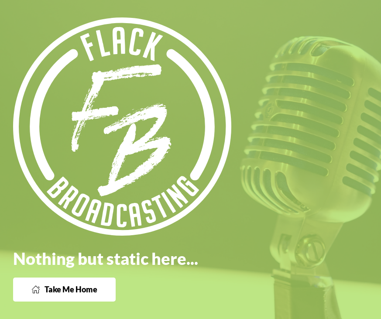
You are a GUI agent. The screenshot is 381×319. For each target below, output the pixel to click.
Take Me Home (64, 289)
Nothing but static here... (105, 258)
